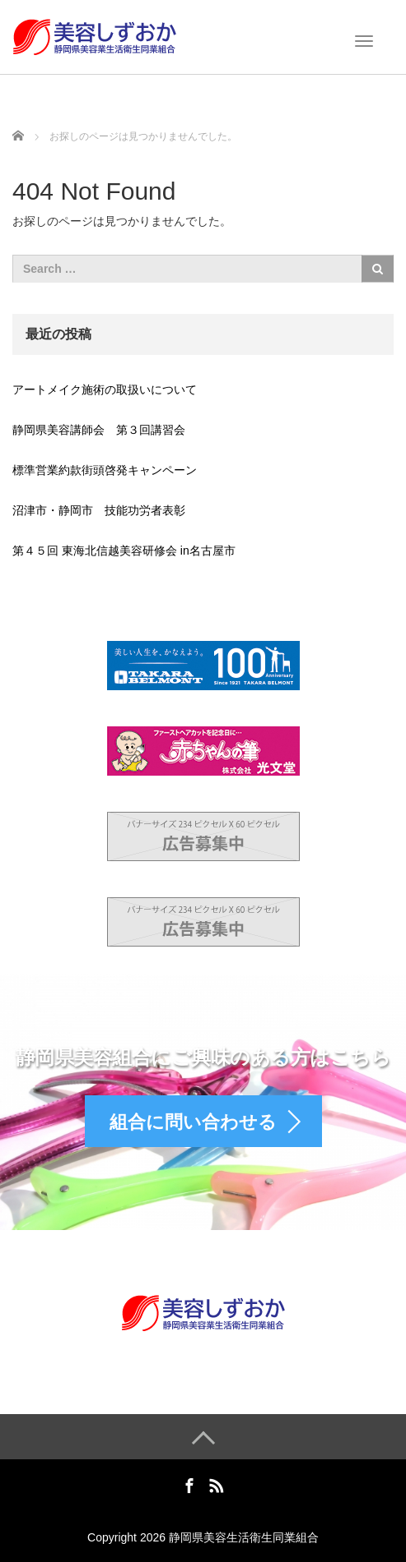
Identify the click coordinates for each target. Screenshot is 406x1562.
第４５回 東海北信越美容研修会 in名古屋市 (124, 550)
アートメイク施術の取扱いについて (104, 389)
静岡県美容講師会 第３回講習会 (98, 429)
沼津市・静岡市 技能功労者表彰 (98, 510)
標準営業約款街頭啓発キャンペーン (104, 470)
